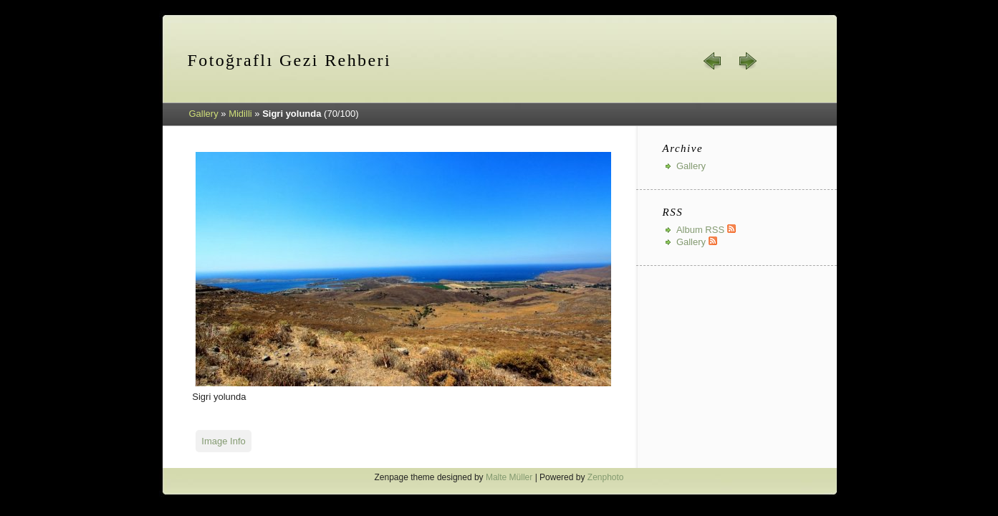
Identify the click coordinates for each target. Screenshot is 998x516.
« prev (712, 60)
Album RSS (706, 229)
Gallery (204, 113)
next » (747, 60)
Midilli (240, 113)
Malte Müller (509, 477)
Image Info (223, 441)
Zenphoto (605, 477)
